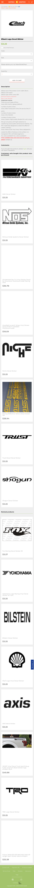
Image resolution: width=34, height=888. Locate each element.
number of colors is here (8, 106)
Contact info (5, 867)
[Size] (17, 60)
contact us (8, 139)
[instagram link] (21, 880)
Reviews (20, 871)
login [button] (24, 149)
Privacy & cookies (27, 867)
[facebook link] (12, 880)
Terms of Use (6, 871)
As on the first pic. (7, 48)
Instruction (28, 871)
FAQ (14, 871)
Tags (17, 874)
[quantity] (17, 74)
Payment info (15, 867)
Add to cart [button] (17, 80)
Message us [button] (32, 664)
